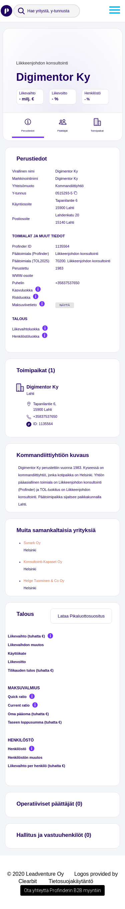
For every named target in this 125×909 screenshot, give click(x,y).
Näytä (65, 305)
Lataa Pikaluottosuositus (81, 616)
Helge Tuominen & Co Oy (44, 581)
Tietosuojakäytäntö (71, 881)
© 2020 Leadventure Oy (35, 874)
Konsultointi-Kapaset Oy (43, 562)
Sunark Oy (32, 543)
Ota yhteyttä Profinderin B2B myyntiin (62, 890)
